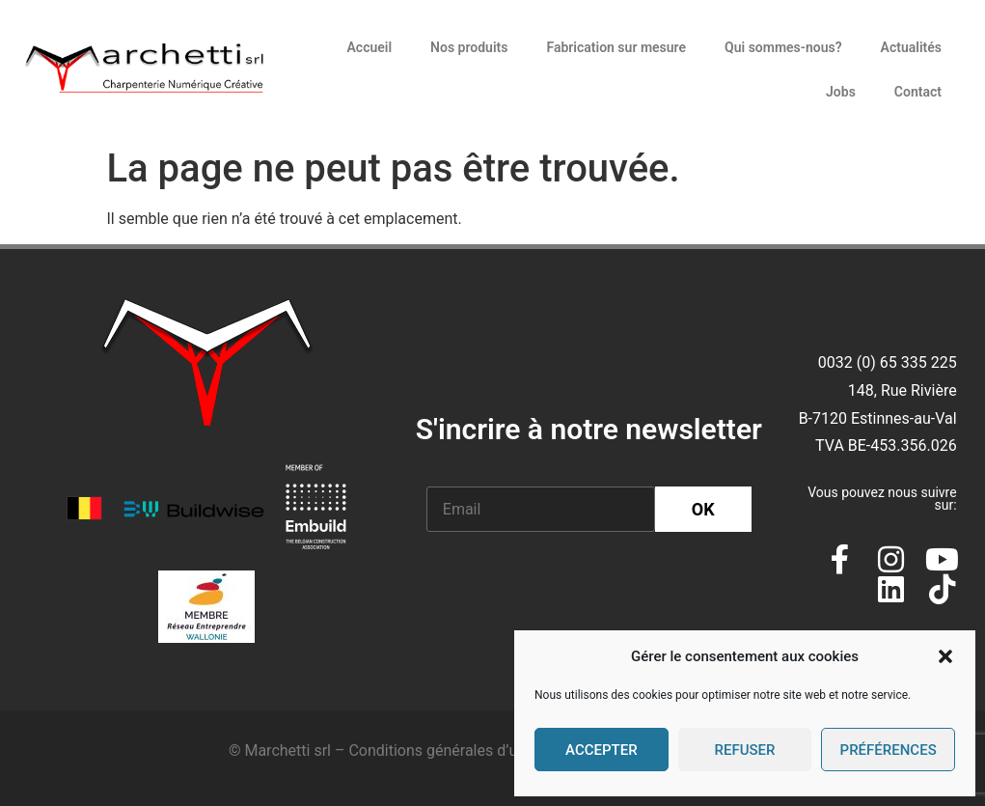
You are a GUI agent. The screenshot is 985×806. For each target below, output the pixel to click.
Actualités (911, 47)
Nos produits (468, 47)
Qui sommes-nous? (783, 47)
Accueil (369, 47)
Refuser (744, 750)
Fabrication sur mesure (616, 47)
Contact (918, 91)
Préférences (888, 750)
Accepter (601, 750)
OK (703, 509)
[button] (945, 656)
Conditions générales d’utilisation (462, 750)
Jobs (841, 91)
